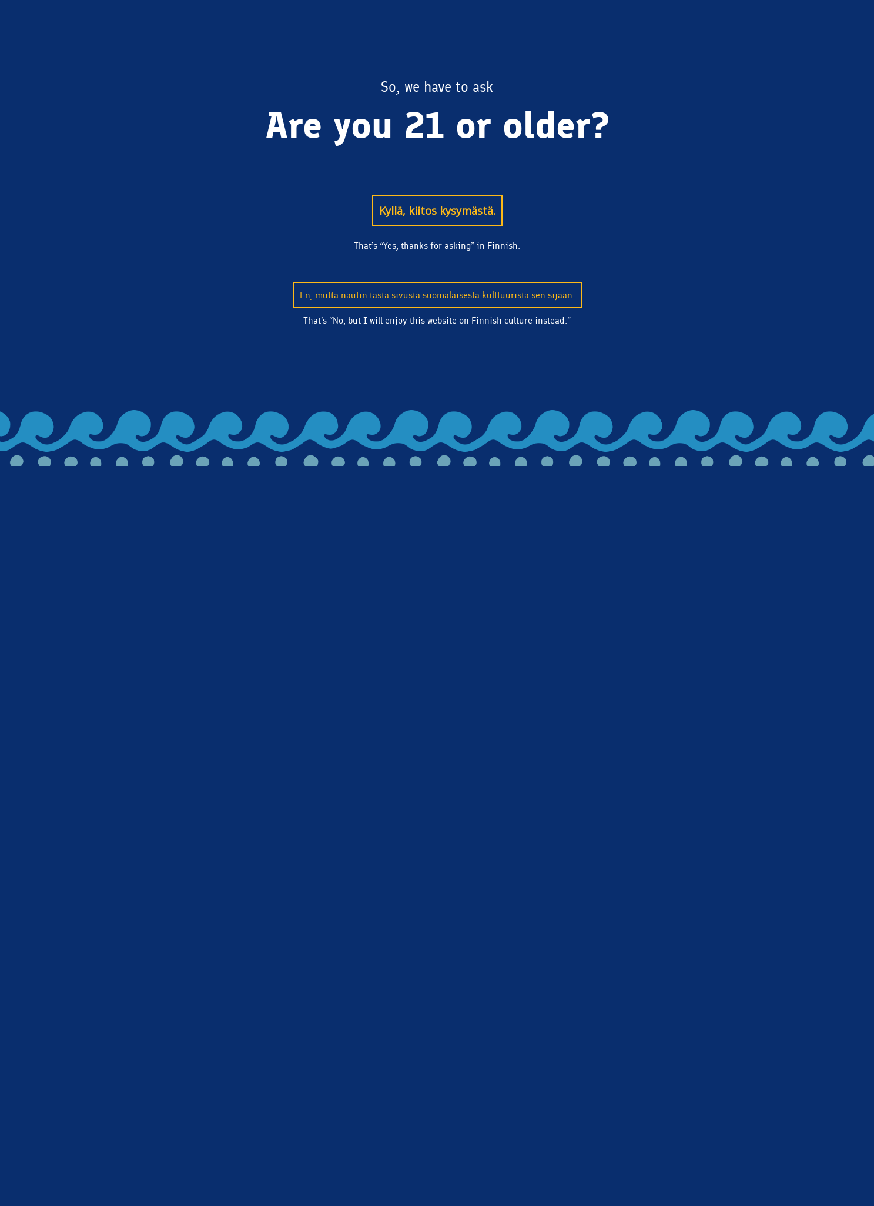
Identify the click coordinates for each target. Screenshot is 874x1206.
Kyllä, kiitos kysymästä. (437, 211)
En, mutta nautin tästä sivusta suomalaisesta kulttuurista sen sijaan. (437, 295)
